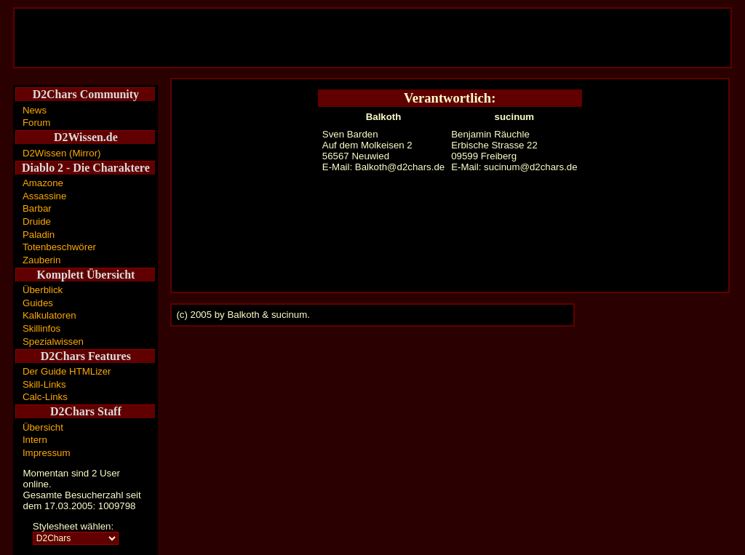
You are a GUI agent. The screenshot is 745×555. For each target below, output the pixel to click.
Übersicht (43, 427)
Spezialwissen (53, 341)
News (35, 110)
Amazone (43, 182)
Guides (38, 303)
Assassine (44, 196)
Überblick (43, 289)
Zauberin (41, 260)
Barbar (37, 208)
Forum (36, 122)
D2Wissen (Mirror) (62, 153)
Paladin (39, 234)
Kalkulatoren (49, 315)
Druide (37, 221)
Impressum (47, 452)
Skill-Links (44, 384)
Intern (35, 439)
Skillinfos (41, 328)
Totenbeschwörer (59, 246)
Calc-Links (45, 396)
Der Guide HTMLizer (67, 371)
